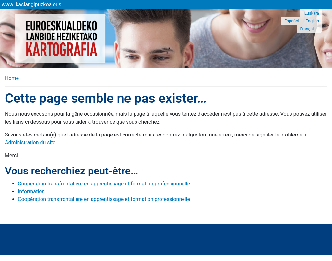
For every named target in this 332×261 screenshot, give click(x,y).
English (312, 20)
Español (291, 20)
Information (31, 191)
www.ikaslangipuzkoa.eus (31, 4)
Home (12, 78)
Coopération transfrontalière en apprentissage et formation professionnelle (104, 184)
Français (308, 28)
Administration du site (30, 142)
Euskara (311, 13)
